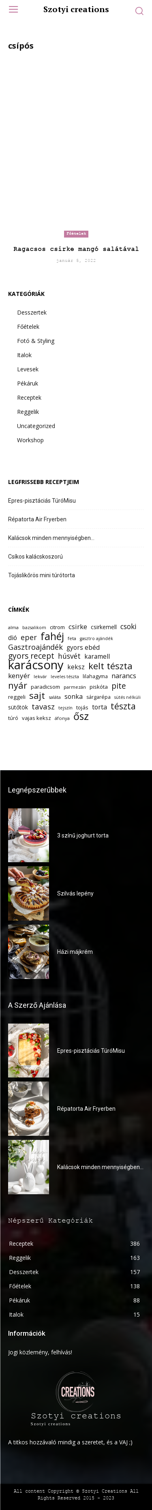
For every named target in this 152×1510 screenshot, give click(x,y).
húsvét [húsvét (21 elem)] (69, 656)
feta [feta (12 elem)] (72, 638)
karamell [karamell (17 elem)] (97, 656)
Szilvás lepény (75, 893)
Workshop (30, 440)
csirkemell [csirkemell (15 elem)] (104, 627)
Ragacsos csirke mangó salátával (76, 249)
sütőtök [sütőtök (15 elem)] (18, 707)
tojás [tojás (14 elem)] (82, 707)
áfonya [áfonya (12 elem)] (62, 718)
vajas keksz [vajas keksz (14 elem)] (36, 718)
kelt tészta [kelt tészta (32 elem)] (110, 666)
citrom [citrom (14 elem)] (57, 627)
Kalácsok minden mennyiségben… (51, 538)
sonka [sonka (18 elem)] (73, 696)
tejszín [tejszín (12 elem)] (65, 708)
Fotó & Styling (35, 341)
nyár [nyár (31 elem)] (17, 685)
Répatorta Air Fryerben (37, 519)
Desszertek (32, 312)
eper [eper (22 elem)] (29, 637)
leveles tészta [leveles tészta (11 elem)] (65, 676)
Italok (24, 355)
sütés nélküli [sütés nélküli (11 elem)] (127, 697)
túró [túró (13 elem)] (13, 718)
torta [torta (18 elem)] (99, 707)
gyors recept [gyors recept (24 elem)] (31, 656)
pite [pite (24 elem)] (118, 686)
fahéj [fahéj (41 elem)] (52, 636)
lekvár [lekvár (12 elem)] (40, 676)
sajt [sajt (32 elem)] (37, 695)
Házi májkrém (75, 952)
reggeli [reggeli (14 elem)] (17, 696)
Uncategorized (36, 426)
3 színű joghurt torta (83, 835)
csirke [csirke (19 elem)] (78, 626)
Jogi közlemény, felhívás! (40, 1352)
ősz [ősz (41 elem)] (81, 716)
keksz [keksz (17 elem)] (76, 667)
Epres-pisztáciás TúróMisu (42, 500)
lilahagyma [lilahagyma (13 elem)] (95, 676)
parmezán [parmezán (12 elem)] (75, 687)
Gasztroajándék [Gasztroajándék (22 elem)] (35, 647)
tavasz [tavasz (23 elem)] (43, 706)
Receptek (29, 397)
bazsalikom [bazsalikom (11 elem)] (34, 627)
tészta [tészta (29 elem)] (123, 706)
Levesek (28, 369)
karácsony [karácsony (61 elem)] (36, 665)
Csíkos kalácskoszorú (35, 556)
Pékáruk (27, 383)
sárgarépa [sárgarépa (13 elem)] (98, 697)
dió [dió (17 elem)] (12, 638)
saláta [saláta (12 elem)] (55, 697)
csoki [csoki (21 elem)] (128, 626)
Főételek (76, 233)
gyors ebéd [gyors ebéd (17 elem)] (83, 647)
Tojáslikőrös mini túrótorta (41, 575)
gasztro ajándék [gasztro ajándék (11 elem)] (96, 638)
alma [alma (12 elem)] (13, 627)
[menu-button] (13, 10)
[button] (139, 10)
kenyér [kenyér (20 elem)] (19, 675)
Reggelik (28, 412)
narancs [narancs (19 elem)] (123, 675)
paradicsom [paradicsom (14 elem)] (45, 686)
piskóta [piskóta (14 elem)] (99, 686)
